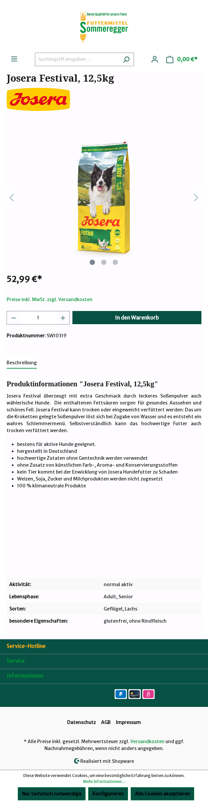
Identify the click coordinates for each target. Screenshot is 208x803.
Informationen (25, 675)
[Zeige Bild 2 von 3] (104, 262)
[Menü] (14, 59)
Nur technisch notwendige (51, 794)
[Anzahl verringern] (13, 317)
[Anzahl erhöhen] (63, 317)
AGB (106, 722)
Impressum (128, 722)
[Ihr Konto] (154, 59)
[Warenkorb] (181, 59)
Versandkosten (147, 741)
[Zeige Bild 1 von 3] (92, 262)
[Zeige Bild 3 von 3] (115, 262)
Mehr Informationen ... (104, 781)
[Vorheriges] (11, 197)
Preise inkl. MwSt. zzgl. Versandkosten (49, 299)
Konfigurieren (108, 794)
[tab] (22, 363)
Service (16, 661)
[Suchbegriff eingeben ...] (77, 59)
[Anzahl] (38, 317)
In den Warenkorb (137, 317)
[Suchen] (126, 59)
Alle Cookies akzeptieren (162, 794)
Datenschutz (81, 722)
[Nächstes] (196, 197)
